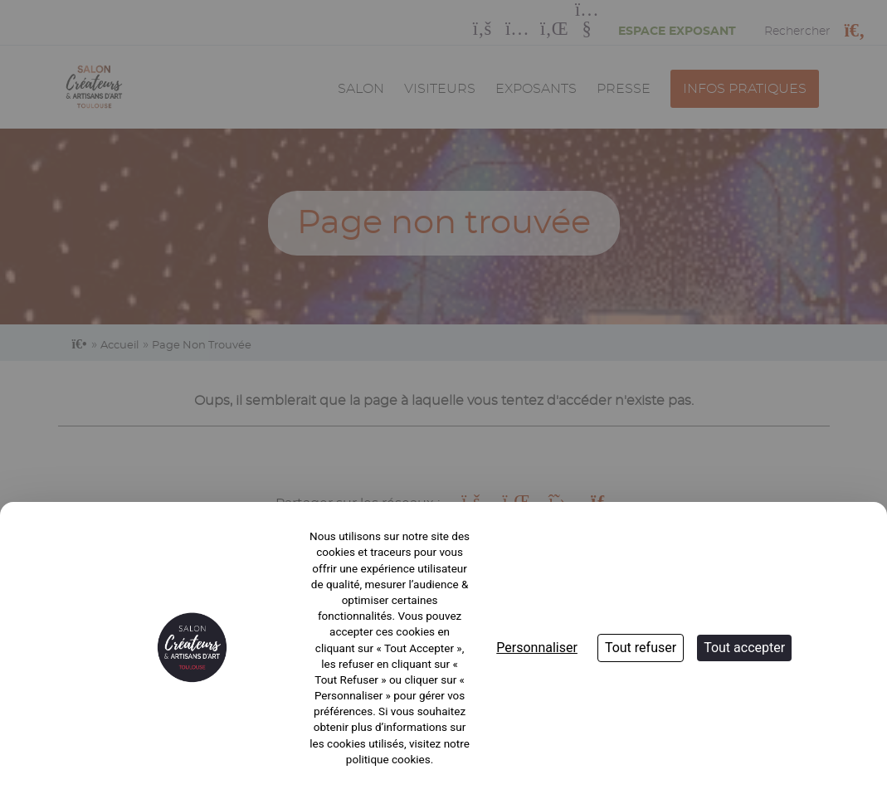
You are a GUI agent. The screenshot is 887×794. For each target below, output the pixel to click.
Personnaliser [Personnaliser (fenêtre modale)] (537, 647)
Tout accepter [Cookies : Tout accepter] (744, 647)
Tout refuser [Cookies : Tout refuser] (640, 647)
